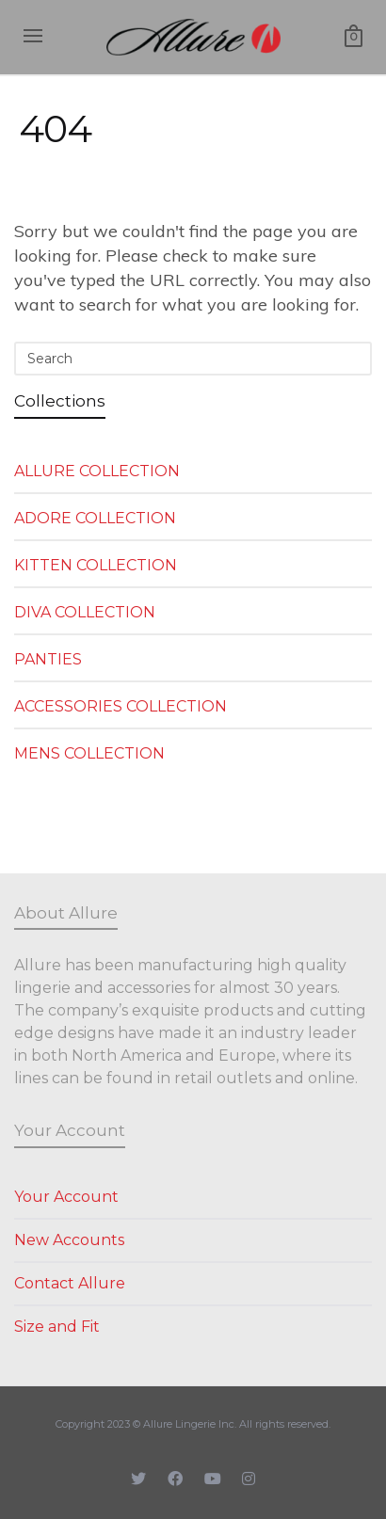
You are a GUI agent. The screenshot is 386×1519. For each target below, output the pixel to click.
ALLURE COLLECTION (97, 471)
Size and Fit (57, 1326)
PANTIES (48, 659)
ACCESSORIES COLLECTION (120, 706)
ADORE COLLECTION (95, 518)
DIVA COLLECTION (84, 612)
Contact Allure (69, 1283)
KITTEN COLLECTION (95, 565)
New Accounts (69, 1240)
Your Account (66, 1197)
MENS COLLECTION (89, 753)
